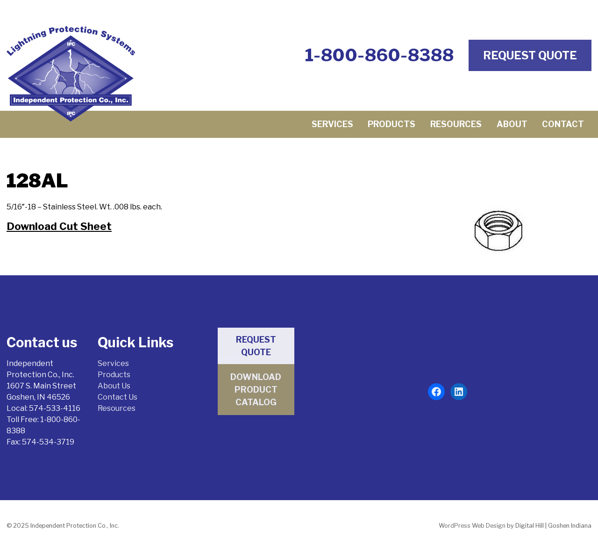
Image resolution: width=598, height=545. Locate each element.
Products (391, 124)
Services (332, 124)
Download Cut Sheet (59, 226)
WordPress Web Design (472, 525)
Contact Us (117, 397)
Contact (563, 124)
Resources (456, 124)
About (512, 124)
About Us (114, 385)
